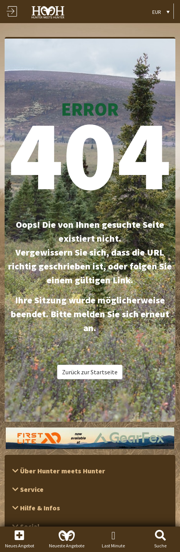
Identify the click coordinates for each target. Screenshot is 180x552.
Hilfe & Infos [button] (39, 507)
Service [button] (31, 489)
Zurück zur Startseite (90, 372)
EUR (156, 11)
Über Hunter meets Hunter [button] (62, 470)
